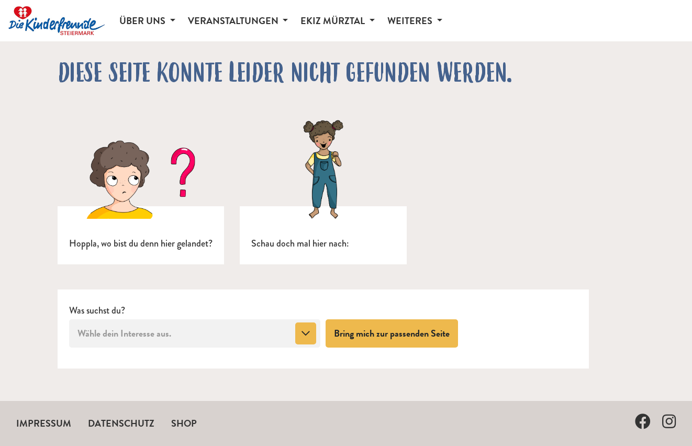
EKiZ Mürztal (333, 21)
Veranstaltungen (234, 21)
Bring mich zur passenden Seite (396, 333)
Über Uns (143, 21)
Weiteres (410, 21)
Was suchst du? (97, 310)
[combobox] (195, 333)
